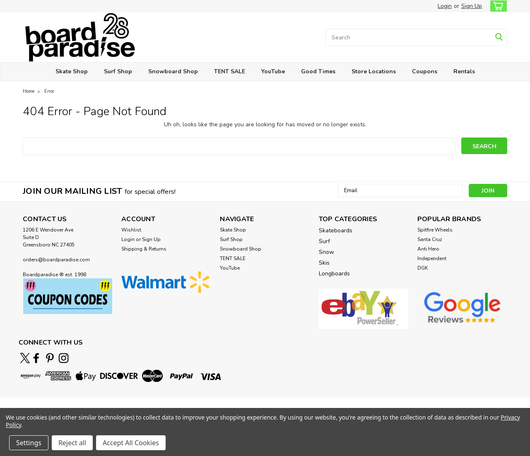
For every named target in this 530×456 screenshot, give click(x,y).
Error (49, 91)
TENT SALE (229, 71)
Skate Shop (71, 71)
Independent (431, 258)
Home (28, 91)
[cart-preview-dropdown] (496, 6)
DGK (422, 268)
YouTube (273, 71)
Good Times (318, 71)
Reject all (72, 442)
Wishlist (131, 230)
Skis (324, 263)
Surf (324, 241)
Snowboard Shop (173, 71)
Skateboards (335, 230)
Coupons (424, 71)
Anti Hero (428, 249)
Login (445, 6)
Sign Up (471, 6)
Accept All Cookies (131, 442)
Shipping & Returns (143, 249)
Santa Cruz (429, 239)
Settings (28, 442)
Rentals (464, 71)
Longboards (334, 273)
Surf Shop (118, 71)
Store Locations (374, 71)
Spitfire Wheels (435, 230)
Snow (326, 252)
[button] (68, 296)
